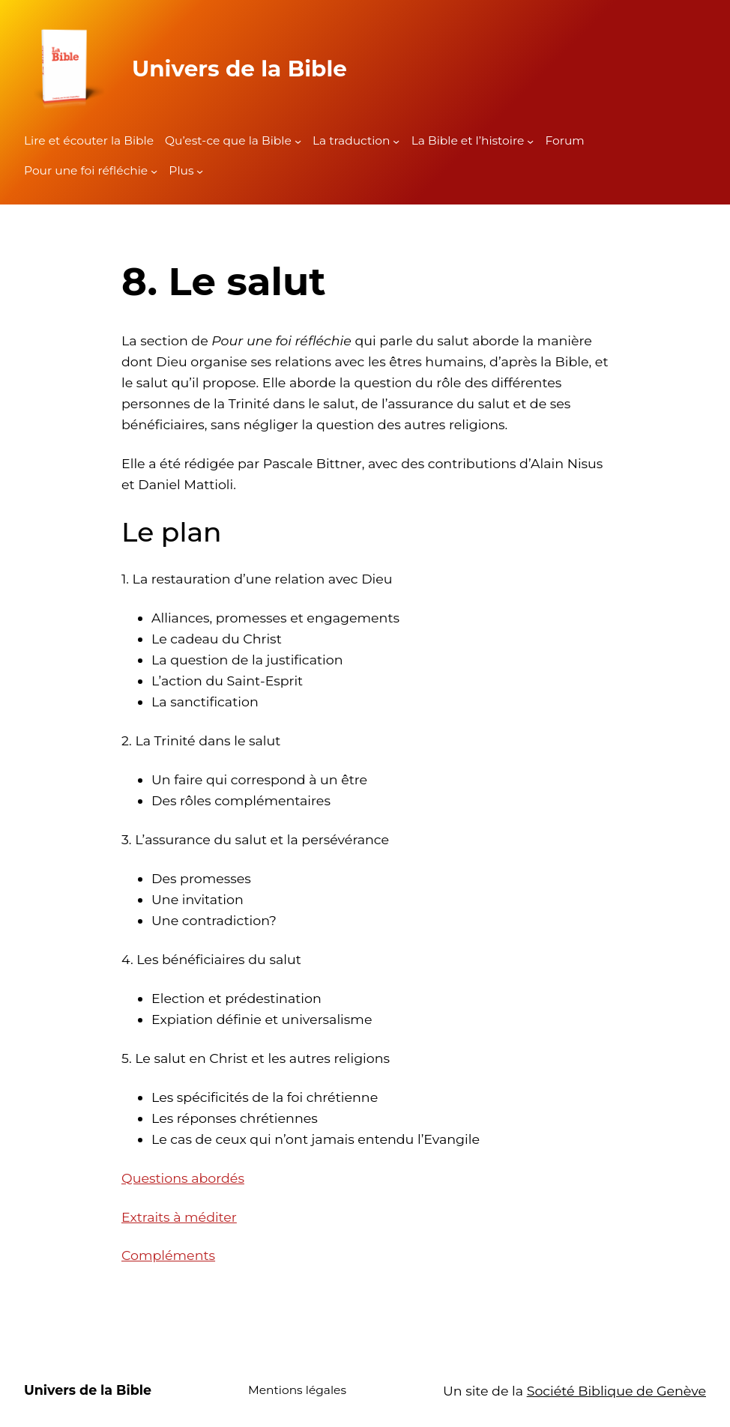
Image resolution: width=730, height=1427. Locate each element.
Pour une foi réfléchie (86, 170)
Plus (181, 170)
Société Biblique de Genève (616, 1391)
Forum (564, 140)
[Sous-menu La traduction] (396, 141)
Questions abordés (182, 1178)
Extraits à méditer (179, 1217)
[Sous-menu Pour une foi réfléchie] (154, 171)
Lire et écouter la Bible (89, 140)
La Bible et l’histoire (468, 140)
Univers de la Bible (239, 68)
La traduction (351, 140)
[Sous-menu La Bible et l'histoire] (530, 141)
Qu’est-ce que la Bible (228, 140)
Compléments (168, 1255)
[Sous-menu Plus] (199, 171)
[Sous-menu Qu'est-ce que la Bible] (298, 141)
